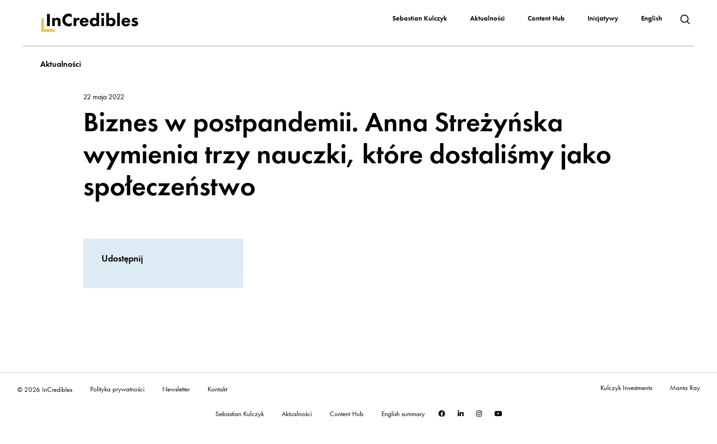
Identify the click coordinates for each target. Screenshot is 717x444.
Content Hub (546, 18)
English (651, 18)
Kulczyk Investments (626, 388)
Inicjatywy (603, 18)
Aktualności (487, 18)
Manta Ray (685, 388)
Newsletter (176, 389)
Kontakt (217, 389)
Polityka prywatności (117, 389)
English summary (403, 414)
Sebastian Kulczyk (419, 18)
